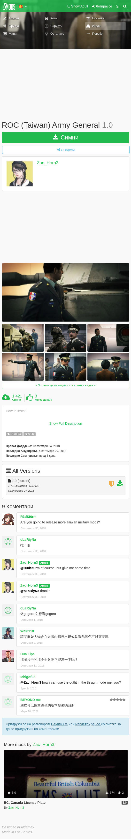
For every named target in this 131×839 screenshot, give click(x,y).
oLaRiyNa (28, 540)
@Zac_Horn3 (30, 682)
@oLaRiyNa (29, 591)
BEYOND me (30, 700)
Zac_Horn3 (47, 162)
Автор (44, 562)
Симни (66, 137)
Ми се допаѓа (43, 399)
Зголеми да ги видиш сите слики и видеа (65, 385)
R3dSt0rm (28, 517)
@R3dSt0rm (30, 568)
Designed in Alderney (18, 827)
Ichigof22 (27, 677)
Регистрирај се (88, 724)
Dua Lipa (27, 654)
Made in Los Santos (17, 832)
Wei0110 (27, 631)
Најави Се (59, 724)
